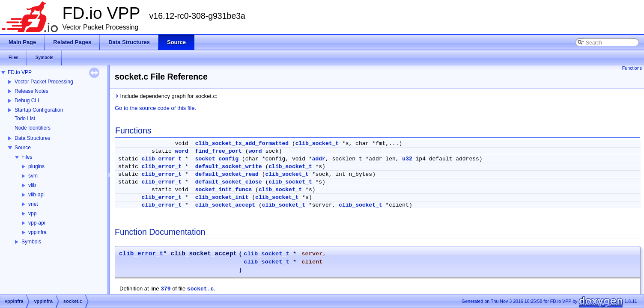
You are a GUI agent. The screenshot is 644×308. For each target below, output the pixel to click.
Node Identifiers (33, 128)
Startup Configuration (39, 110)
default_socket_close (228, 182)
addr (318, 159)
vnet (33, 204)
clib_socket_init (222, 197)
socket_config (217, 159)
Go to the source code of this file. (155, 108)
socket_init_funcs (223, 190)
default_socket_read (227, 174)
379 (165, 289)
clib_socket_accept (225, 205)
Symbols (31, 242)
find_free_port (218, 151)
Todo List (25, 118)
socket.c (200, 289)
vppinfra (37, 232)
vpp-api (36, 223)
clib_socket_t (317, 143)
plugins (36, 166)
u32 (407, 159)
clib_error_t (162, 159)
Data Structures (32, 138)
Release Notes (31, 91)
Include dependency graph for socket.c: (166, 96)
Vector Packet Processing (44, 82)
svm (33, 176)
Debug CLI (27, 101)
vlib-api (36, 195)
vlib (32, 185)
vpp (32, 213)
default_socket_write (228, 166)
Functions (632, 68)
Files (26, 157)
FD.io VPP (20, 72)
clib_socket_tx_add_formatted (242, 143)
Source (23, 148)
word (181, 151)
